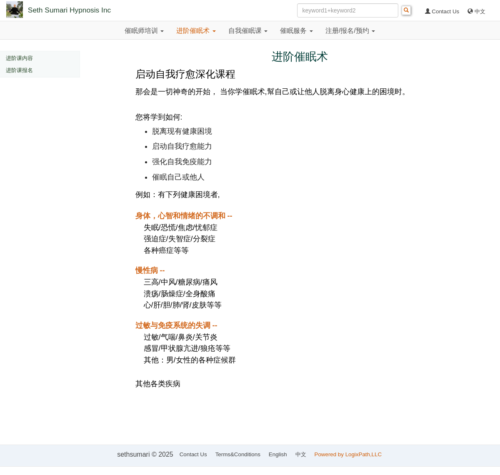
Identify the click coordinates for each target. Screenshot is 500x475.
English (278, 454)
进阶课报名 (19, 70)
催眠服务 (296, 30)
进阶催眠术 (195, 30)
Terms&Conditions (237, 454)
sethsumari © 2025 (145, 454)
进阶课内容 (19, 58)
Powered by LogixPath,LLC (349, 454)
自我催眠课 (248, 30)
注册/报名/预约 (350, 30)
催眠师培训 (144, 30)
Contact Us (442, 11)
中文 (476, 11)
